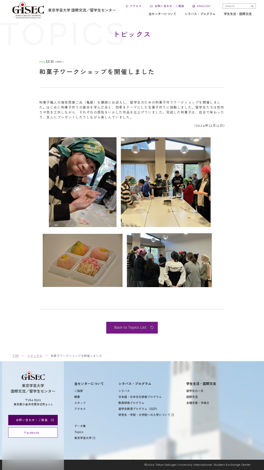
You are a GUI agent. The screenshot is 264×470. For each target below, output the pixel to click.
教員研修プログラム (131, 403)
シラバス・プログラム (134, 384)
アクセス (80, 409)
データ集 (80, 426)
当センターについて (89, 384)
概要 (77, 397)
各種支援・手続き (197, 403)
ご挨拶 (78, 391)
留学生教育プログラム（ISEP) (137, 409)
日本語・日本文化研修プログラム (140, 397)
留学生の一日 (195, 391)
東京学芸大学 (83, 438)
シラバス (124, 391)
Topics (78, 432)
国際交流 (192, 397)
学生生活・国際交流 (201, 384)
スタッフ (80, 403)
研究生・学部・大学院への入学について (144, 415)
